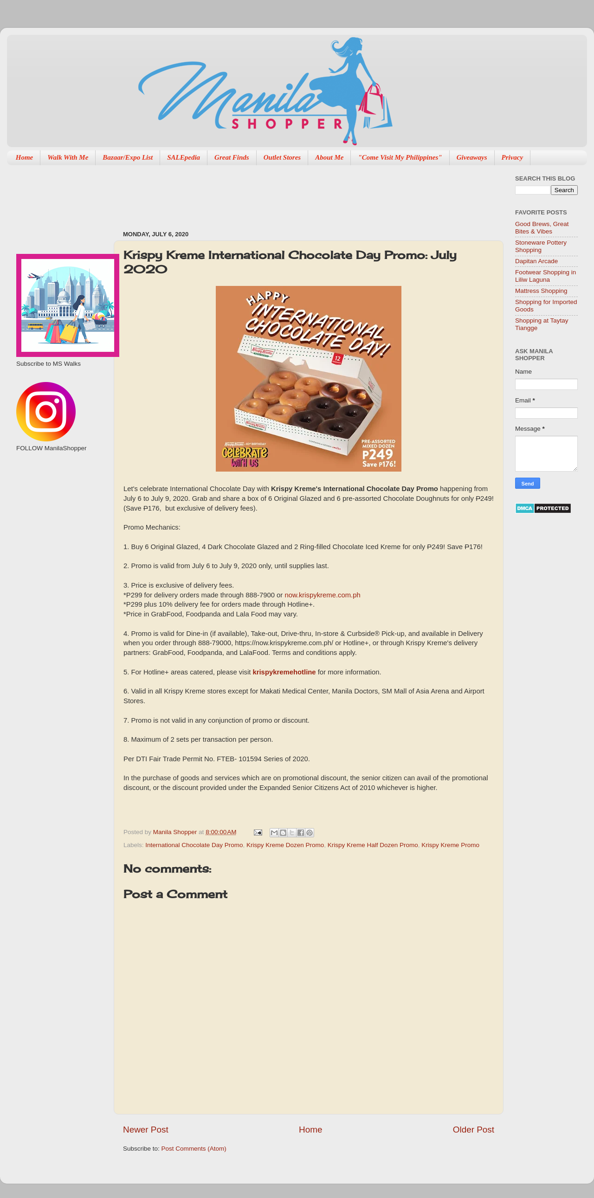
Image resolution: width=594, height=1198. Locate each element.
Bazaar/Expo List (128, 157)
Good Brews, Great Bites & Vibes (542, 227)
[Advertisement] (59, 502)
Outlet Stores (282, 157)
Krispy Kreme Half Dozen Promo (373, 845)
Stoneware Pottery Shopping (541, 246)
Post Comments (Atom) (193, 1148)
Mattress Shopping (541, 290)
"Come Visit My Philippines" (400, 157)
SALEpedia (183, 157)
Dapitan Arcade (536, 261)
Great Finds (231, 157)
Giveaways (472, 157)
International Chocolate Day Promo (194, 845)
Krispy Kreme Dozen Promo (285, 845)
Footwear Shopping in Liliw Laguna (545, 276)
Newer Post (145, 1129)
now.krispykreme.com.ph (322, 595)
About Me (329, 157)
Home (24, 157)
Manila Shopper (176, 832)
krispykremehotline (284, 672)
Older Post (473, 1129)
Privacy (512, 157)
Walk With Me (67, 157)
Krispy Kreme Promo (450, 845)
